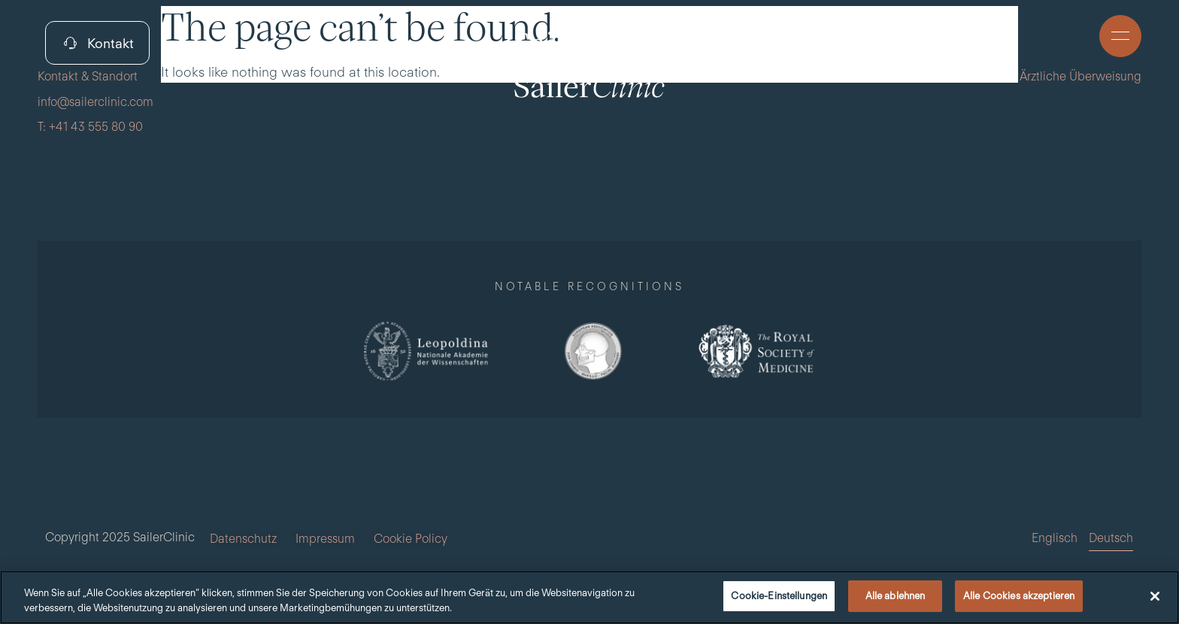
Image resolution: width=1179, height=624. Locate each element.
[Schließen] (1154, 596)
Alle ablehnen (895, 595)
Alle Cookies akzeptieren (1018, 595)
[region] (589, 597)
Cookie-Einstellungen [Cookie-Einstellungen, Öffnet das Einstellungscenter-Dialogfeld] (779, 595)
